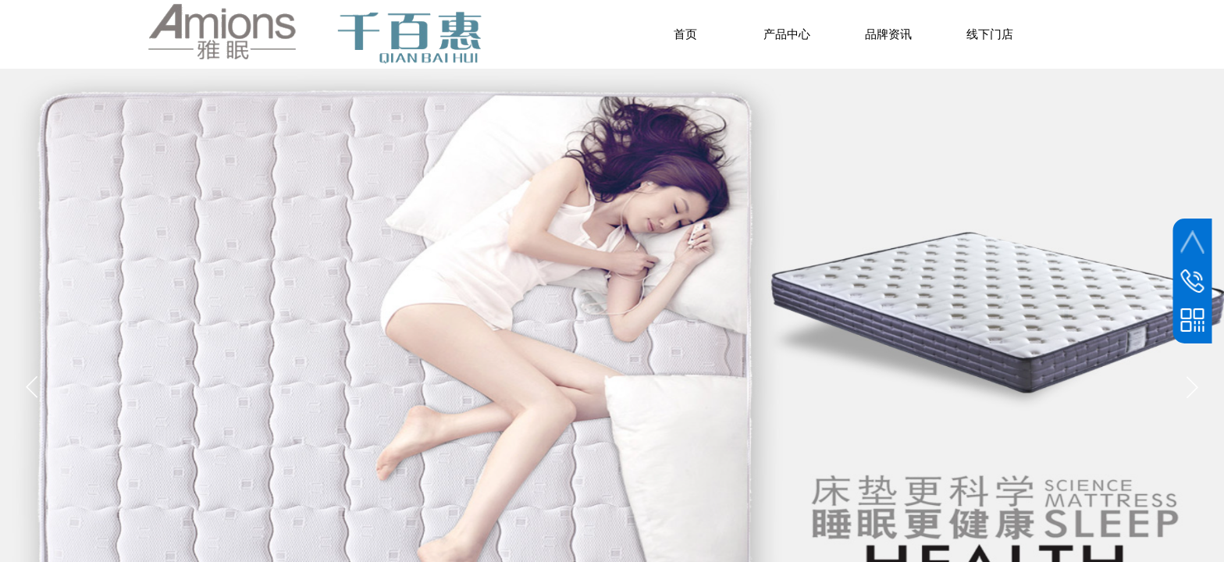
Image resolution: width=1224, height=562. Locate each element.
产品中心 (786, 34)
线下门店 (989, 34)
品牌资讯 (888, 34)
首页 (685, 34)
